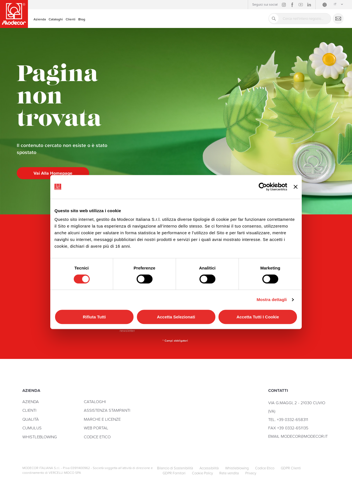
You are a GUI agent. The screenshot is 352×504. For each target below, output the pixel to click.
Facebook (292, 5)
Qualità (30, 419)
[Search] (274, 18)
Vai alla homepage (53, 173)
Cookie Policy (202, 473)
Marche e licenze (102, 419)
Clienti (29, 410)
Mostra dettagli (271, 299)
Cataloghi (95, 401)
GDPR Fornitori (174, 473)
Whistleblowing (39, 437)
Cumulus (32, 428)
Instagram (284, 5)
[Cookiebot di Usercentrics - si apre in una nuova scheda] (262, 187)
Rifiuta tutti (94, 316)
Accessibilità (209, 468)
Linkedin (309, 5)
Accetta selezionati (176, 316)
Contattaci (338, 18)
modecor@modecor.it (304, 436)
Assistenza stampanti (107, 410)
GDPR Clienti (291, 468)
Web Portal (96, 428)
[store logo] (14, 14)
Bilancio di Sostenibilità (175, 468)
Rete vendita (229, 473)
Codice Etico (97, 437)
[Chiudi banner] (296, 187)
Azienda (30, 401)
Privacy (250, 473)
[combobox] (299, 18)
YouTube (300, 5)
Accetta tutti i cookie (257, 316)
